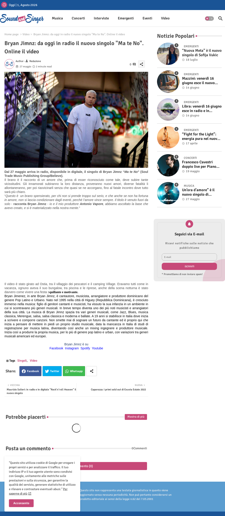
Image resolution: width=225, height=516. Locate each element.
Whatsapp (76, 371)
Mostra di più (135, 417)
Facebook (33, 371)
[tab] (57, 18)
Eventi (147, 18)
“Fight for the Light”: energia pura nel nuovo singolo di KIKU (200, 136)
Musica (57, 18)
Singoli (22, 361)
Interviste (101, 18)
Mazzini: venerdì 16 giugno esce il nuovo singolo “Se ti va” (198, 80)
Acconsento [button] (21, 503)
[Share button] (91, 371)
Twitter (54, 371)
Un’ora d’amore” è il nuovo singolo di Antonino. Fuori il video (201, 192)
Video (165, 18)
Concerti (78, 18)
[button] (209, 18)
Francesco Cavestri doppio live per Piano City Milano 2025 (199, 164)
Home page (11, 34)
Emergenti (126, 18)
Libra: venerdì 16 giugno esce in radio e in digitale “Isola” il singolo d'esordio (202, 108)
